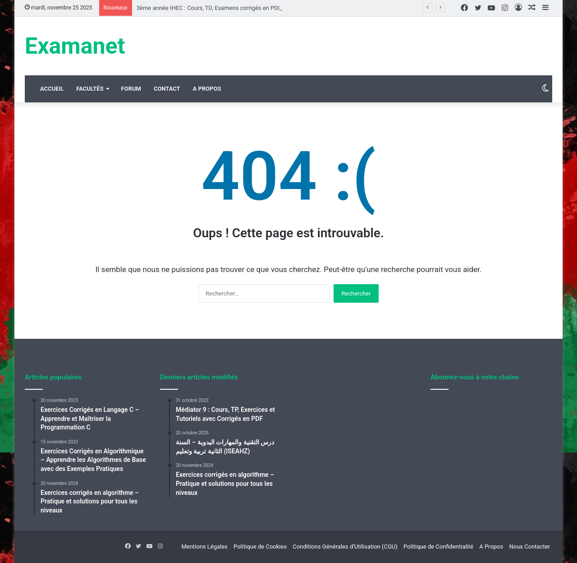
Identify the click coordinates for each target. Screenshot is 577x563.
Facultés (89, 88)
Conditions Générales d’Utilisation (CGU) (345, 546)
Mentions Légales (204, 546)
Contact (167, 88)
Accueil (52, 88)
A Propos (207, 88)
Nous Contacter (529, 546)
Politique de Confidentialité (438, 546)
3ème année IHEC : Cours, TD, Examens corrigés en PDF (209, 8)
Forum (131, 88)
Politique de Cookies (260, 546)
